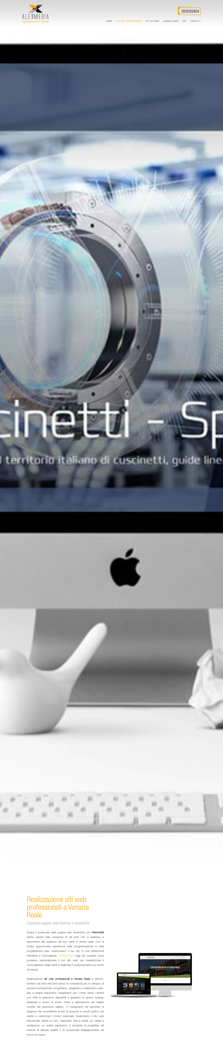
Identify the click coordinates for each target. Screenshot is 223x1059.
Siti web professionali (129, 21)
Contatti (195, 21)
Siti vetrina (152, 21)
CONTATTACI (66, 956)
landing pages (171, 21)
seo (185, 21)
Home (109, 21)
